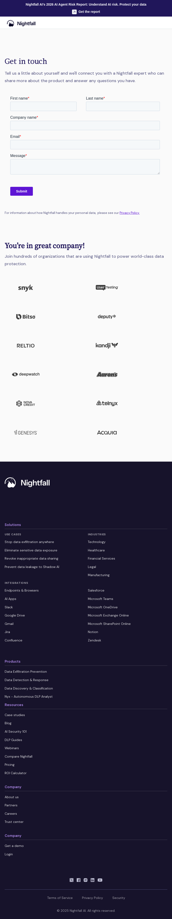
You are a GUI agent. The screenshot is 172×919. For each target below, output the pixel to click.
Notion (93, 632)
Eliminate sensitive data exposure (31, 550)
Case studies (15, 715)
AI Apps (10, 599)
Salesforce (96, 590)
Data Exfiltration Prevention (26, 671)
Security (118, 898)
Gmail (9, 624)
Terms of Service (60, 898)
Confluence (13, 640)
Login (9, 854)
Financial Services (101, 558)
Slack (9, 607)
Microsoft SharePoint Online (109, 624)
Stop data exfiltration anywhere (29, 542)
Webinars (12, 748)
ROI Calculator (16, 773)
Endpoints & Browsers (22, 590)
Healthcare (96, 550)
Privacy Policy (92, 898)
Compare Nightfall (18, 756)
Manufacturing (99, 575)
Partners (11, 805)
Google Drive (15, 615)
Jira (7, 632)
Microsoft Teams (100, 599)
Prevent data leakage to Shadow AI (32, 567)
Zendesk (94, 640)
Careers (11, 813)
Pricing (9, 764)
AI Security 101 (16, 731)
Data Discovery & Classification (29, 688)
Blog (8, 723)
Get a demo (14, 846)
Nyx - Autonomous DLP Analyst (29, 696)
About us (12, 797)
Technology (97, 542)
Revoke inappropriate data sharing (31, 558)
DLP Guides (13, 740)
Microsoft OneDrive (103, 607)
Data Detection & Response (26, 680)
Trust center (14, 822)
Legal (92, 567)
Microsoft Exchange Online (108, 615)
